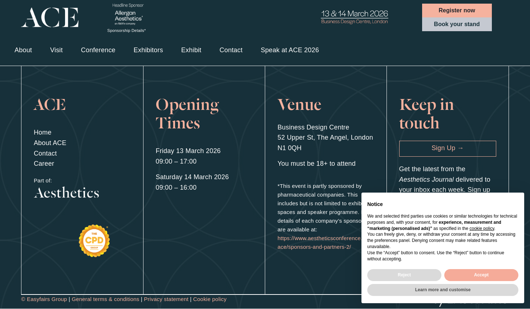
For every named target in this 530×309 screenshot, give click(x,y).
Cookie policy (210, 299)
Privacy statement (166, 299)
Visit (56, 50)
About (23, 50)
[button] (457, 10)
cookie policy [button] (481, 228)
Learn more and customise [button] (443, 289)
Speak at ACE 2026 (290, 50)
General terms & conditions (105, 299)
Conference (98, 50)
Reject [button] (404, 274)
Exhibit (191, 50)
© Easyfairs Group (44, 299)
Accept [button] (481, 274)
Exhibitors (148, 50)
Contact (230, 50)
